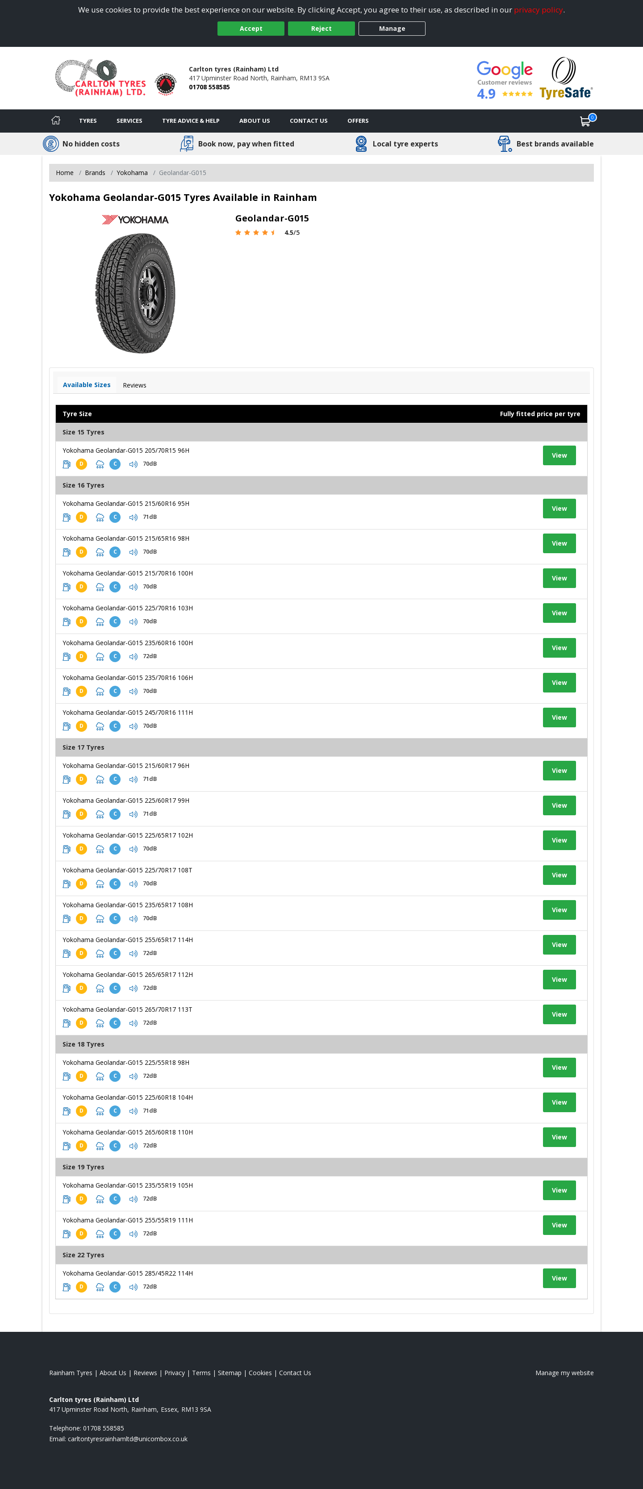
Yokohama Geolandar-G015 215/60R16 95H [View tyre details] (126, 503)
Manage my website (564, 1372)
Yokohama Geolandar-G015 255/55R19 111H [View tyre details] (128, 1220)
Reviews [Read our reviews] (145, 1372)
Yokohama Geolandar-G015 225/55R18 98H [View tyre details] (126, 1062)
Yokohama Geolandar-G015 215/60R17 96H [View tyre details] (126, 765)
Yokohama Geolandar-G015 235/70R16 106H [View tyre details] (128, 677)
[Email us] (128, 1439)
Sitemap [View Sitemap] (230, 1372)
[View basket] (585, 121)
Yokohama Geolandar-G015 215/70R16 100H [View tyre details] (128, 573)
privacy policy (538, 9)
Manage (392, 28)
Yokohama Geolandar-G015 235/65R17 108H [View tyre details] (128, 905)
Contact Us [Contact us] (309, 121)
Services (129, 121)
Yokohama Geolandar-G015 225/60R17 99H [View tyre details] (126, 800)
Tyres (88, 121)
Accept (251, 28)
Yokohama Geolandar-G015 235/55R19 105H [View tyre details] (128, 1185)
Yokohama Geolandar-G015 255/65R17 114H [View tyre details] (128, 939)
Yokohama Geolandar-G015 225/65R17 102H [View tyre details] (128, 835)
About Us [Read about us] (113, 1372)
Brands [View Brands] (95, 172)
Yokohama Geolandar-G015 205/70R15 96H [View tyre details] (126, 450)
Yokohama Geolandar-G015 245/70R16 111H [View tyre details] (128, 712)
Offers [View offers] (358, 121)
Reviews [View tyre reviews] (134, 385)
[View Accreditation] (566, 77)
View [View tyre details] (559, 455)
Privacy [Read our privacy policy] (174, 1372)
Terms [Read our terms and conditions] (201, 1372)
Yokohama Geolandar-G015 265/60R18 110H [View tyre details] (128, 1132)
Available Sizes (87, 384)
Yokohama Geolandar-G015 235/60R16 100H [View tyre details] (128, 642)
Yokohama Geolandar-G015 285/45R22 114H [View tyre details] (128, 1273)
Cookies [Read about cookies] (260, 1372)
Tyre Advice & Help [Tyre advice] (191, 121)
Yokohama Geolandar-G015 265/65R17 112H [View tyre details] (128, 974)
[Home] (55, 121)
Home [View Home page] (65, 172)
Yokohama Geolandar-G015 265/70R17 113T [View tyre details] (127, 1009)
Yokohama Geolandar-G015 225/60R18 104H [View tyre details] (128, 1097)
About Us (254, 121)
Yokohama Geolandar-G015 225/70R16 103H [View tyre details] (128, 608)
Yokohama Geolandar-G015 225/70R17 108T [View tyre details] (127, 870)
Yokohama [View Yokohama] (132, 172)
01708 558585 (209, 87)
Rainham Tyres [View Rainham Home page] (70, 1372)
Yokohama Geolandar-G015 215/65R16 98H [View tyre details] (126, 538)
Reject (321, 28)
